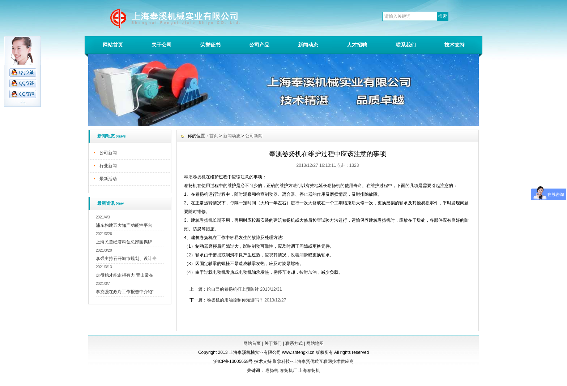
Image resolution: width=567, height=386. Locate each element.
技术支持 (454, 45)
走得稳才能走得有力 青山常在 (124, 275)
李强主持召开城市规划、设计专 (126, 258)
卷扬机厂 (288, 370)
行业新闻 (108, 165)
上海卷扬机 (309, 370)
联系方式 (294, 343)
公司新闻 (108, 152)
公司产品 (259, 45)
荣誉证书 (210, 45)
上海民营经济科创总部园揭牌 (124, 241)
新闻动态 (308, 45)
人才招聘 (357, 45)
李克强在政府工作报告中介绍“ (125, 291)
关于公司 (162, 45)
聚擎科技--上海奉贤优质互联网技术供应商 (313, 361)
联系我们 (406, 45)
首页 (213, 135)
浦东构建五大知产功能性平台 (124, 225)
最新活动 (108, 178)
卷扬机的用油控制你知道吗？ (235, 300)
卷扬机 (206, 220)
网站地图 (315, 343)
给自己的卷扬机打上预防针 (233, 289)
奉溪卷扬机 (195, 176)
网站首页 (113, 45)
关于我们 (273, 343)
